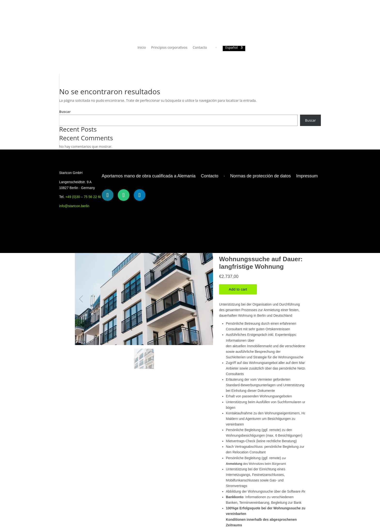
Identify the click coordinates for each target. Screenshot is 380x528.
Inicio (141, 48)
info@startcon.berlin (74, 206)
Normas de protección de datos (260, 175)
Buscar (65, 111)
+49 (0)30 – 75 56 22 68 (83, 197)
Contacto (200, 48)
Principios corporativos (169, 48)
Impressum (307, 175)
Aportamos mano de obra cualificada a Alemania (149, 175)
